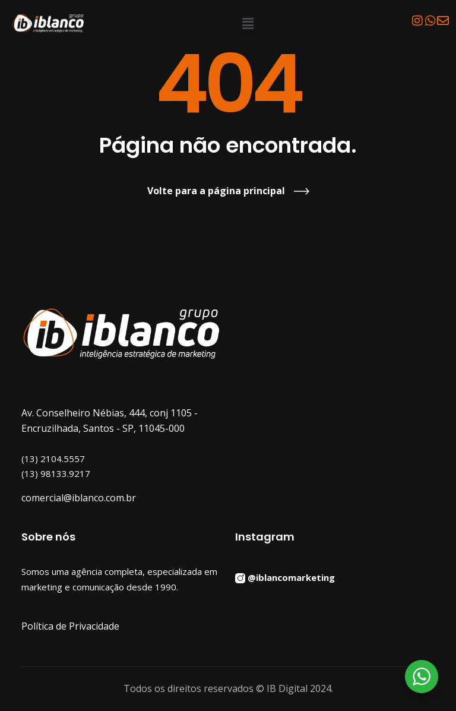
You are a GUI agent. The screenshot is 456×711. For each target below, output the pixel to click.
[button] (248, 23)
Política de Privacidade (70, 626)
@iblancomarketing (291, 577)
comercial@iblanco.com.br (78, 497)
